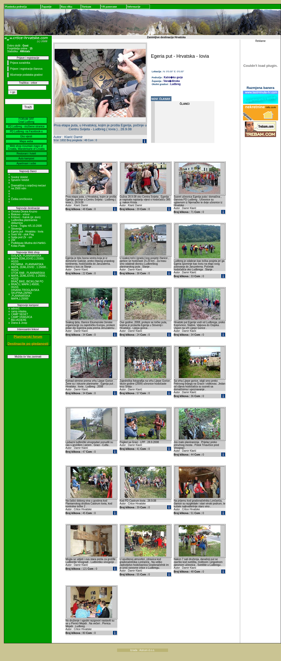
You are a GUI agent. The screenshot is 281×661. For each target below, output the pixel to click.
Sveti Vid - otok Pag (22, 234)
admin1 (15, 308)
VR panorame (109, 6)
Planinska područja (16, 6)
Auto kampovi (26, 158)
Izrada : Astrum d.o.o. (142, 650)
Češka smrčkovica (21, 199)
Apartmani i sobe (26, 163)
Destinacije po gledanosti (28, 344)
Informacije (133, 6)
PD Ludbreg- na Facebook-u (26, 131)
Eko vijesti (26, 136)
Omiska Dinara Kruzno (24, 211)
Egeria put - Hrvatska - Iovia (27, 231)
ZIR (13, 240)
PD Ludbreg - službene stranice (26, 126)
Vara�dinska (171, 81)
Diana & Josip (19, 322)
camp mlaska (19, 311)
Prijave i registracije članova (26, 68)
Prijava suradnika (20, 62)
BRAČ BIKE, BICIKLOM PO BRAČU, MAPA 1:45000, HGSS (27, 284)
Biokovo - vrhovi (20, 214)
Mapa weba (26, 141)
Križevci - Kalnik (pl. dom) (26, 217)
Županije (46, 6)
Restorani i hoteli (26, 153)
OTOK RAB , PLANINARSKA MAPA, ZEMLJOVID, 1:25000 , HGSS (29, 275)
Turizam (86, 6)
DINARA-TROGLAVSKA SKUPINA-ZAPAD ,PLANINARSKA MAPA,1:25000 (25, 294)
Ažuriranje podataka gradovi (26, 74)
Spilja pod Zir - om (21, 237)
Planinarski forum (28, 337)
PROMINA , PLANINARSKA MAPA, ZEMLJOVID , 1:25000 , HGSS (29, 267)
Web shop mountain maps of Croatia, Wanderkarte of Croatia (26, 147)
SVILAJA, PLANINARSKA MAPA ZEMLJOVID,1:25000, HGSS (27, 258)
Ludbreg (175, 84)
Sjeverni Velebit (20, 180)
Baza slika (66, 6)
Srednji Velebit (19, 177)
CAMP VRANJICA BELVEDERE (21, 318)
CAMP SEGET (19, 314)
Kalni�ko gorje (173, 77)
